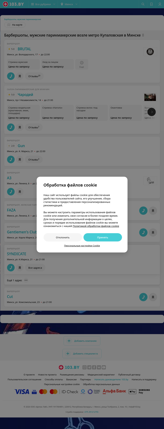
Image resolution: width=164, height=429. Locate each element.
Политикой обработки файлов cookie (96, 226)
